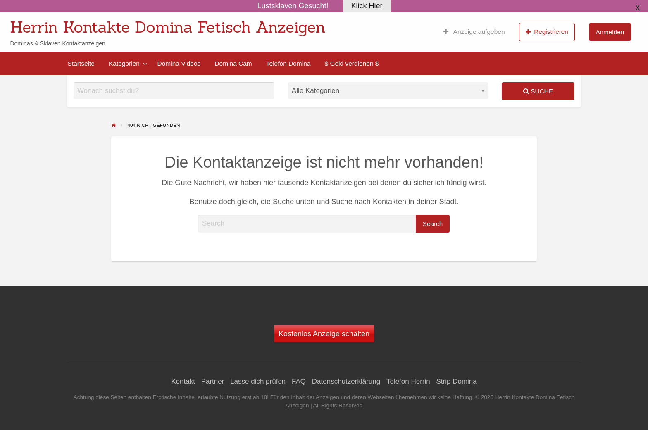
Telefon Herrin (408, 381)
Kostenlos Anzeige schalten (324, 334)
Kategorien (124, 63)
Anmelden (610, 32)
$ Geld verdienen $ (351, 63)
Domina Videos (178, 63)
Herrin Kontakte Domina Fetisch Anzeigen (167, 27)
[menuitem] (474, 32)
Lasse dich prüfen (258, 381)
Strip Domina (456, 381)
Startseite (81, 63)
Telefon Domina (288, 63)
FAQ (299, 381)
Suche (538, 91)
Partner (212, 381)
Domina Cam (233, 63)
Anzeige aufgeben (474, 32)
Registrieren (547, 32)
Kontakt (183, 381)
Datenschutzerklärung (346, 381)
